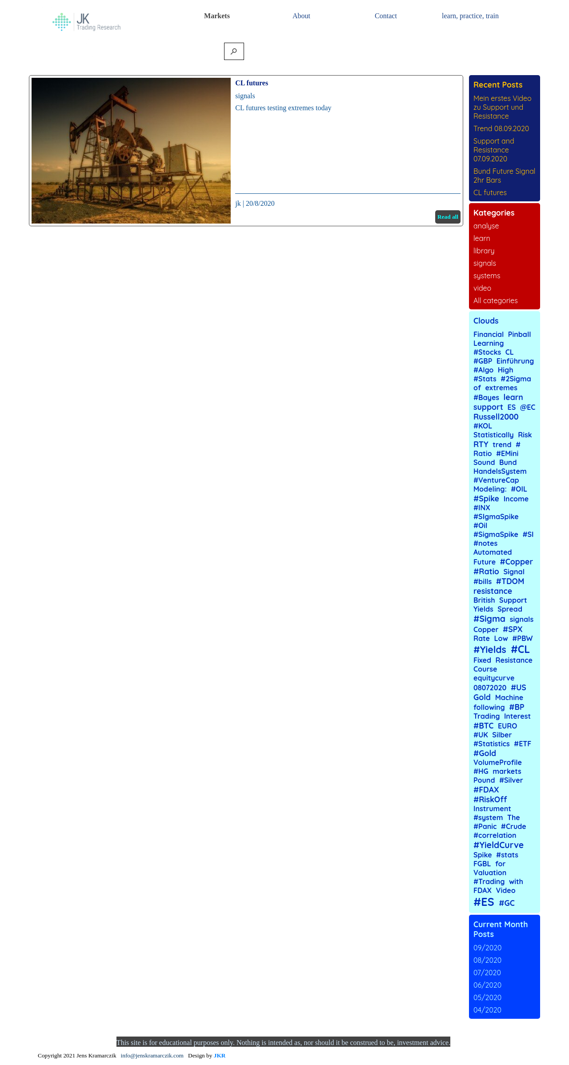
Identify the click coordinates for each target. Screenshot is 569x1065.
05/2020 (487, 997)
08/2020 (487, 960)
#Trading (489, 881)
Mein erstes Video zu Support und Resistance (502, 107)
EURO (507, 725)
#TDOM (510, 581)
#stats (507, 854)
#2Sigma (516, 378)
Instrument (492, 808)
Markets (217, 16)
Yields (483, 609)
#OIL (519, 488)
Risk (525, 434)
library (484, 250)
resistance (492, 591)
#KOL (482, 425)
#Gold (484, 753)
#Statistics (491, 743)
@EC (528, 407)
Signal (514, 571)
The (513, 817)
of (477, 387)
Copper (486, 629)
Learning (488, 343)
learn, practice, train (470, 16)
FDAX (482, 890)
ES (512, 407)
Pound (484, 780)
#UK (480, 734)
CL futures (251, 83)
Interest (517, 716)
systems (486, 275)
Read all (447, 216)
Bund (508, 462)
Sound (484, 462)
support (488, 407)
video (482, 288)
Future (484, 561)
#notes (485, 543)
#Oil (480, 525)
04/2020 (487, 1009)
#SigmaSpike (495, 534)
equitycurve (493, 677)
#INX (481, 507)
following (489, 707)
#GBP (482, 360)
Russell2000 (496, 416)
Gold (482, 697)
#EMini (507, 453)
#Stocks (487, 352)
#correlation (495, 835)
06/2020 (487, 985)
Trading (486, 716)
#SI (527, 534)
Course (485, 669)
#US (518, 687)
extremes (501, 387)
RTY (481, 444)
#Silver (511, 780)
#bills (482, 581)
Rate (481, 638)
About (301, 16)
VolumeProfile (497, 762)
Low (501, 638)
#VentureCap (496, 480)
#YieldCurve (498, 845)
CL (509, 352)
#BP (516, 707)
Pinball (519, 334)
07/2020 (487, 972)
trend (502, 444)
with (516, 881)
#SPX (513, 629)
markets (507, 771)
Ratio (482, 453)
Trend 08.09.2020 (501, 128)
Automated (492, 552)
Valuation (489, 872)
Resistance (514, 660)
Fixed (482, 660)
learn (481, 238)
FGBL (482, 863)
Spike (482, 854)
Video (506, 890)
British (484, 600)
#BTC (483, 725)
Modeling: (490, 488)
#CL (520, 649)
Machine (509, 697)
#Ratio (486, 571)
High (505, 369)
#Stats (485, 378)
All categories (495, 300)
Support (513, 600)
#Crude (513, 826)
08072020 (489, 687)
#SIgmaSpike (496, 516)
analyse (486, 225)
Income (516, 498)
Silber (502, 734)
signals (245, 96)
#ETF (522, 743)
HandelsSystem (500, 471)
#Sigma (489, 618)
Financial (488, 334)
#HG (481, 771)
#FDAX (486, 789)
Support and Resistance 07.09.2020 (493, 149)
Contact (386, 16)
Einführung (515, 360)
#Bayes (486, 397)
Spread (509, 609)
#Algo (483, 369)
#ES (483, 902)
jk (237, 203)
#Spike (486, 498)
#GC (507, 903)
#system (488, 817)
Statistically (493, 434)
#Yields (489, 649)
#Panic (485, 826)
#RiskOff (490, 799)
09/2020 (487, 947)
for (500, 863)
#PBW (522, 638)
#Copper (516, 561)
